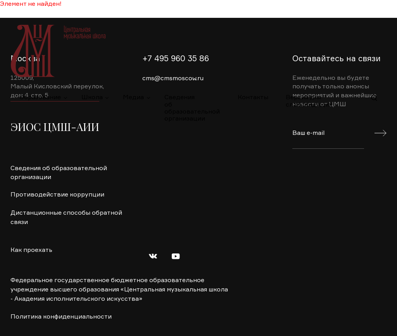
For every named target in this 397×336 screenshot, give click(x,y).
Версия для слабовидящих (309, 101)
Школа (92, 98)
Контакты (253, 98)
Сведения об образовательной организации (192, 102)
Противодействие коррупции (57, 195)
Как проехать (31, 250)
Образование (40, 98)
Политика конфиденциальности (61, 317)
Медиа (133, 98)
